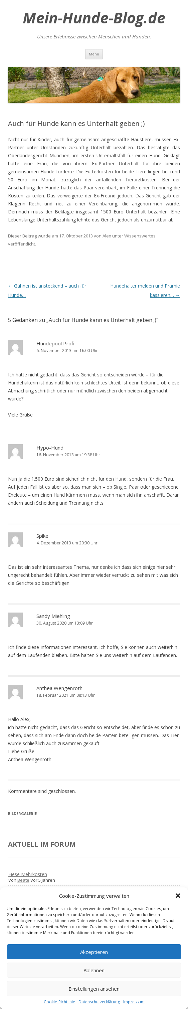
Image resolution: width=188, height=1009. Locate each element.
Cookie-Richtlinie (59, 1002)
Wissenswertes (140, 236)
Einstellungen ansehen (94, 988)
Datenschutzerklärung (99, 1002)
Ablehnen (94, 970)
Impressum (134, 1002)
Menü (94, 53)
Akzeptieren (94, 952)
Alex (107, 236)
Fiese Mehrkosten (27, 874)
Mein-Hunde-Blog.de (94, 17)
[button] (178, 895)
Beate (23, 880)
